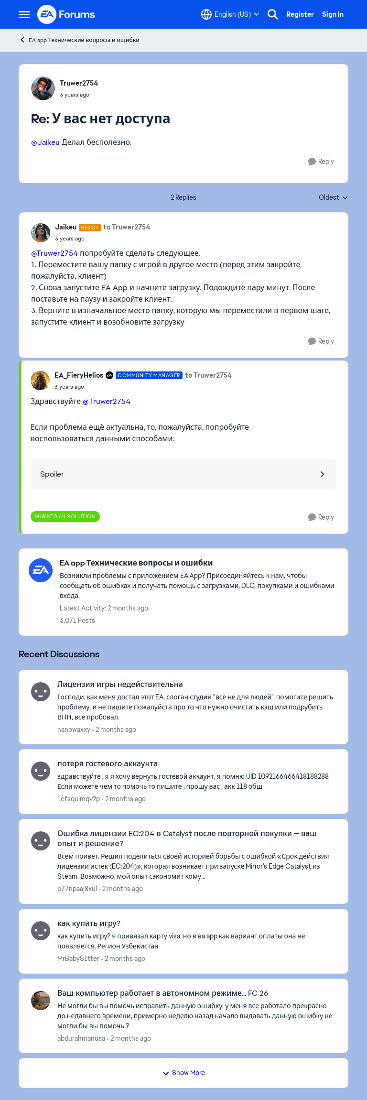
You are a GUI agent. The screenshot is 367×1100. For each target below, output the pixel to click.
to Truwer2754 (126, 227)
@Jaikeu (45, 142)
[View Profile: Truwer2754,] (43, 88)
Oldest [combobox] (333, 198)
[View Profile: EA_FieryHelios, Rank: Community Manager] (40, 380)
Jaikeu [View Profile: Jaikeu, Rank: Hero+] (65, 227)
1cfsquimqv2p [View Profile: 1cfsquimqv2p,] (78, 799)
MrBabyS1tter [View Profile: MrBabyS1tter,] (78, 958)
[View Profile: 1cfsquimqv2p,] (40, 771)
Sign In (333, 14)
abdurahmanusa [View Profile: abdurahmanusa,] (81, 1038)
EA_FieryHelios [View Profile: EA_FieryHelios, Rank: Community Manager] (78, 375)
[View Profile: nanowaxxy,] (40, 691)
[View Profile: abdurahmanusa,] (40, 1000)
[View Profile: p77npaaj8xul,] (40, 840)
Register (300, 14)
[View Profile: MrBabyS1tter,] (40, 930)
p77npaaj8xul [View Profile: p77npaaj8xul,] (77, 888)
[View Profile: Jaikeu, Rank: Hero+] (40, 232)
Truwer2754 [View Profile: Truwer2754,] (79, 83)
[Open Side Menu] (24, 14)
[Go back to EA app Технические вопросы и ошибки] (199, 563)
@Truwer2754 (54, 253)
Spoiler (52, 474)
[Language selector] (230, 14)
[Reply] (321, 161)
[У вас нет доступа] (79, 94)
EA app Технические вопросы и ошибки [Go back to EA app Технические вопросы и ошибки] (79, 40)
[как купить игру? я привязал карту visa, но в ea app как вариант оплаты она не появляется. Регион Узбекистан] (196, 941)
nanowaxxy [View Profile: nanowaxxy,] (73, 729)
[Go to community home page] (66, 14)
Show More (183, 1072)
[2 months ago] (114, 729)
